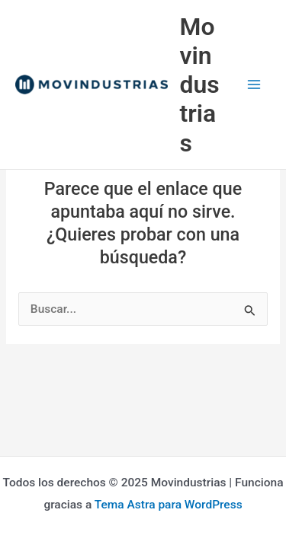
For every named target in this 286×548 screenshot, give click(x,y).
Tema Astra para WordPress (169, 504)
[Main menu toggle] (254, 84)
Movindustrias (200, 85)
